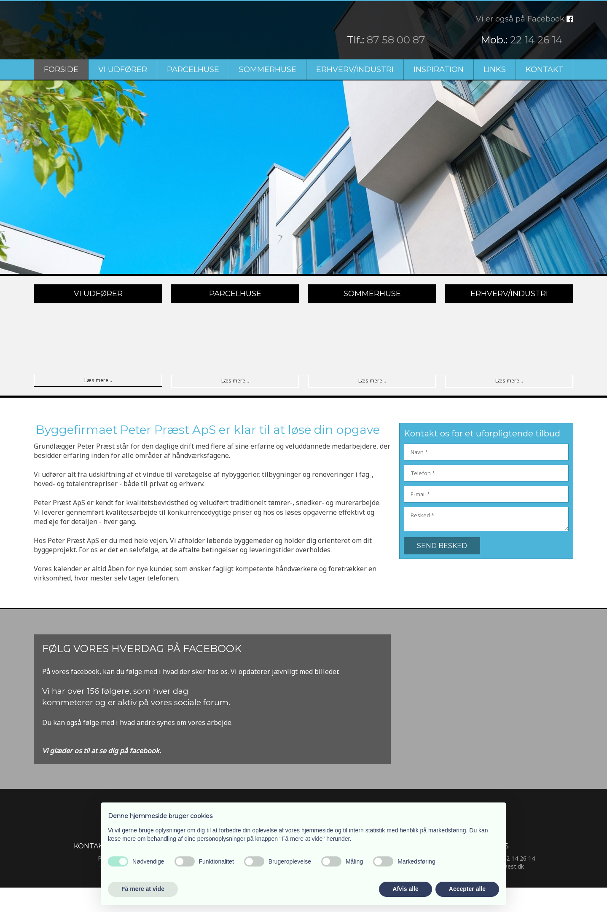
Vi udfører (122, 69)
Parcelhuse (193, 69)
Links (494, 69)
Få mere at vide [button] (142, 888)
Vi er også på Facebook (520, 19)
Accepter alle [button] (467, 888)
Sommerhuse (267, 69)
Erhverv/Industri (355, 69)
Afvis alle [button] (405, 888)
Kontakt (544, 69)
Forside (61, 69)
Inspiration (439, 69)
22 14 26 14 (536, 40)
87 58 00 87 (396, 40)
